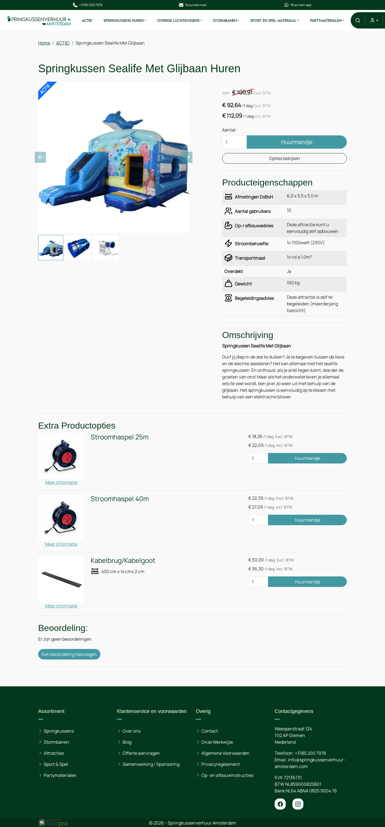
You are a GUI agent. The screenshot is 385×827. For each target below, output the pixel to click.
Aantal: (229, 130)
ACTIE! (87, 20)
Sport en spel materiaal (273, 20)
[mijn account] (374, 20)
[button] (357, 20)
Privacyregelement (220, 764)
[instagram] (297, 804)
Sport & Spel (56, 764)
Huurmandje (297, 142)
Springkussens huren (123, 20)
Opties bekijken (284, 158)
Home (44, 43)
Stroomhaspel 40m (120, 498)
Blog (127, 742)
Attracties (54, 753)
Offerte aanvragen (141, 753)
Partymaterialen (326, 20)
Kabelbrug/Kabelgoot (123, 560)
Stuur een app (297, 5)
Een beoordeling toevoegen (69, 654)
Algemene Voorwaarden (225, 753)
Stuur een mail (192, 5)
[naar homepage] (39, 20)
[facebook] (280, 804)
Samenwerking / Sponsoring (151, 764)
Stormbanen (225, 20)
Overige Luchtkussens (178, 20)
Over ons (132, 731)
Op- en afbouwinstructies (227, 775)
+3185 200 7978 (87, 5)
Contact (209, 731)
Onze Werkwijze (217, 742)
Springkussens (59, 731)
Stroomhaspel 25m (120, 436)
